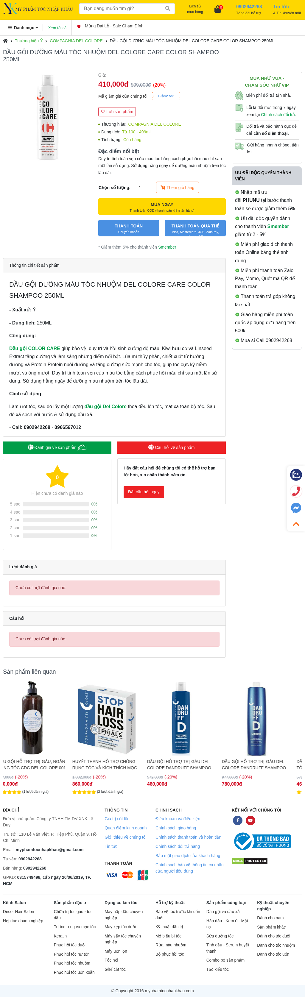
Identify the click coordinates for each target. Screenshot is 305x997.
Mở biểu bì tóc (168, 936)
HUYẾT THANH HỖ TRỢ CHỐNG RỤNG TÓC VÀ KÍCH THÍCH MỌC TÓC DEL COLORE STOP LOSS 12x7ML (113, 764)
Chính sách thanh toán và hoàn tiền (188, 837)
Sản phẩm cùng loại (226, 902)
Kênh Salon (14, 902)
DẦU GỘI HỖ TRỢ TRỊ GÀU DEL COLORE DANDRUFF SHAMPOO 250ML (187, 764)
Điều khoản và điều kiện (177, 818)
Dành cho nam (270, 918)
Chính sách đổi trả (278, 114)
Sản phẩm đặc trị (71, 902)
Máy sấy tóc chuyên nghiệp (123, 939)
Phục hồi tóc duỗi (69, 945)
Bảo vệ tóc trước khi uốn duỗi (177, 914)
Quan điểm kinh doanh (126, 828)
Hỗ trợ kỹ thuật (170, 902)
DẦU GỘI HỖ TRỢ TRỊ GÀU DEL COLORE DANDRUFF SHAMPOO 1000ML (262, 764)
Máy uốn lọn (116, 951)
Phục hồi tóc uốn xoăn (74, 972)
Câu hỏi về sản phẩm (171, 447)
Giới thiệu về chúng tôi (125, 837)
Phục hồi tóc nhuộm (72, 963)
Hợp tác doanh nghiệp (23, 921)
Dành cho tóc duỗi (273, 936)
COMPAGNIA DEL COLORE (76, 40)
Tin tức (111, 846)
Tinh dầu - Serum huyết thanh (227, 948)
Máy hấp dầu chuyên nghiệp (124, 914)
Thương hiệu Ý (29, 40)
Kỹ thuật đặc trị (169, 927)
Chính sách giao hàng (175, 828)
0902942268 (30, 858)
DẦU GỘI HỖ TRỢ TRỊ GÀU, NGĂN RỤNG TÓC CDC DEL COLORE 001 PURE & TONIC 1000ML (40, 764)
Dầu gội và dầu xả (223, 911)
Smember (167, 247)
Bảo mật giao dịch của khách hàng (187, 855)
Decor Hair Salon (18, 911)
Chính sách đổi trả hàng (177, 846)
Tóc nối (111, 960)
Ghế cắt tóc (115, 969)
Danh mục (23, 27)
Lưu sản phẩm (117, 111)
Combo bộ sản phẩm (225, 960)
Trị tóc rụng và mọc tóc (75, 927)
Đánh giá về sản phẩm (57, 447)
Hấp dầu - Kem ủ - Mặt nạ (227, 924)
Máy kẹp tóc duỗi (120, 927)
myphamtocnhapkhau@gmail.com (50, 849)
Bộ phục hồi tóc (169, 954)
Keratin (60, 936)
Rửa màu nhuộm (170, 945)
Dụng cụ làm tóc (121, 902)
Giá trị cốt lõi (116, 818)
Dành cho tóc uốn (273, 954)
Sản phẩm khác (271, 927)
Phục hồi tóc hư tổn (72, 954)
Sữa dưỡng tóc (220, 936)
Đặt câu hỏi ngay (144, 491)
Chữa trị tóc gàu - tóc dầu (73, 914)
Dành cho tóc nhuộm (276, 945)
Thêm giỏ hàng (177, 187)
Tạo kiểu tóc (217, 969)
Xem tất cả (57, 28)
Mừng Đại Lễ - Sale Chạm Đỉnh (110, 26)
